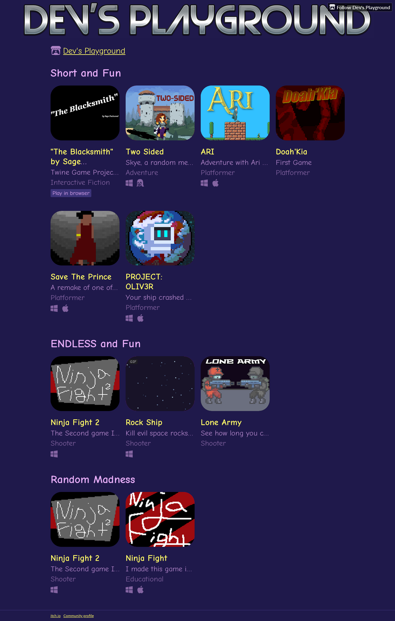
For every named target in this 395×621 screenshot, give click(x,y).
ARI (207, 152)
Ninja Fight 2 (75, 422)
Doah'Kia (291, 152)
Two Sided (145, 152)
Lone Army (221, 422)
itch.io (56, 615)
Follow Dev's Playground (359, 7)
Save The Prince (81, 277)
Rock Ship (144, 422)
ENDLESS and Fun (96, 343)
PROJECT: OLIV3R (144, 281)
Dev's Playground (94, 51)
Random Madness (93, 479)
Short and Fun (86, 73)
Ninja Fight (146, 558)
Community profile (78, 615)
